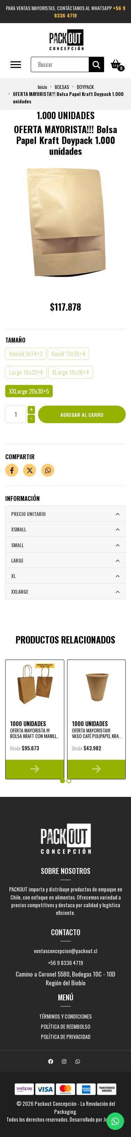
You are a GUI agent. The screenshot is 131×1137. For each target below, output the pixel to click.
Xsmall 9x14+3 (25, 353)
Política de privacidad (65, 1036)
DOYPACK (85, 86)
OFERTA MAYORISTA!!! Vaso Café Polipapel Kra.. (96, 733)
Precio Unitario (28, 513)
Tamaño (15, 340)
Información (22, 498)
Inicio (42, 86)
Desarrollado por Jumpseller (97, 1119)
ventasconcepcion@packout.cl (65, 951)
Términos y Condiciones (65, 1016)
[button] (62, 780)
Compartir (20, 456)
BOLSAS (62, 86)
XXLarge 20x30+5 (29, 391)
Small (17, 545)
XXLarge (19, 591)
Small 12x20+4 (68, 353)
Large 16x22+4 (26, 372)
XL (13, 575)
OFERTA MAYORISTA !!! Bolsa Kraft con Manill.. (34, 733)
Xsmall (18, 529)
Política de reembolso (65, 1026)
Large (17, 560)
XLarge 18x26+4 (70, 372)
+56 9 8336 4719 (65, 962)
